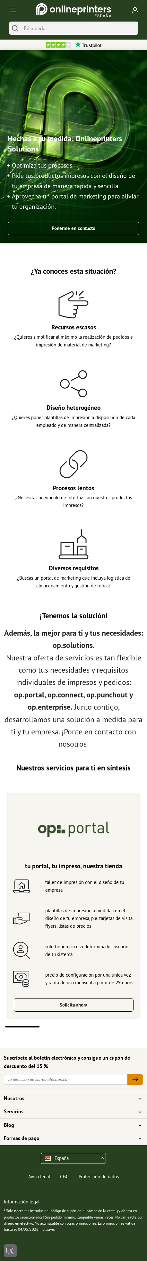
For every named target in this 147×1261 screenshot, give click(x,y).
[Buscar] (15, 28)
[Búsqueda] (79, 28)
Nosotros (69, 1098)
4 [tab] (125, 1026)
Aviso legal (39, 1177)
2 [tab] (56, 1026)
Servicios (69, 1111)
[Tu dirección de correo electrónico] (65, 1079)
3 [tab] (91, 1026)
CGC (64, 1177)
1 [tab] (22, 1026)
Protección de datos (99, 1177)
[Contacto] (10, 1250)
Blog (69, 1125)
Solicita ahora (73, 1005)
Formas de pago (69, 1138)
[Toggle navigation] (12, 10)
